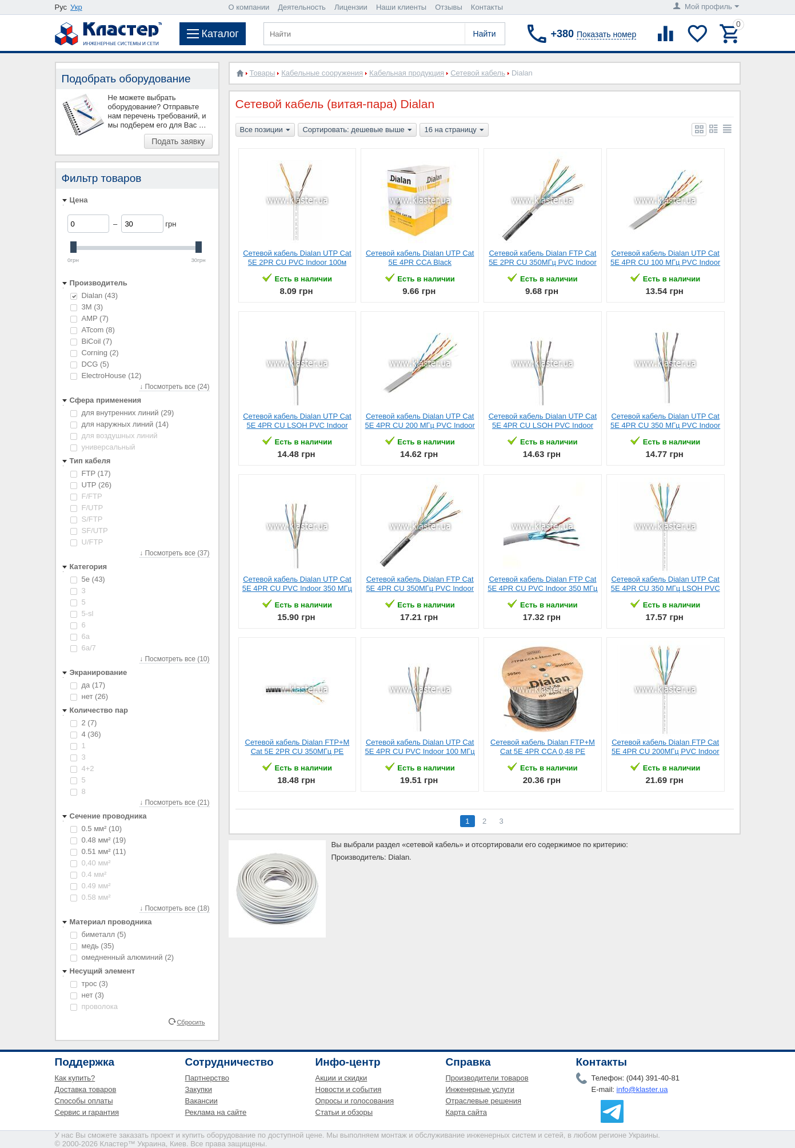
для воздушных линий (114, 435)
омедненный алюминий (122, 957)
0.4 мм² (88, 874)
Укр (76, 7)
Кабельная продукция (406, 73)
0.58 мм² (90, 897)
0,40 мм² (90, 863)
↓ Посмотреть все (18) (174, 908)
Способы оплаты (84, 1101)
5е (87, 579)
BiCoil (91, 341)
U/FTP (86, 542)
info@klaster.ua (642, 1089)
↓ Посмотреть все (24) (174, 387)
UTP (91, 484)
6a (80, 636)
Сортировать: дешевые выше (357, 130)
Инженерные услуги (480, 1089)
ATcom (92, 329)
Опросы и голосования (354, 1101)
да (88, 685)
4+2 (82, 768)
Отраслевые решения (484, 1101)
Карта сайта (466, 1112)
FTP (90, 473)
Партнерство (207, 1078)
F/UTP (86, 507)
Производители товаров (487, 1078)
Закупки (198, 1089)
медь (92, 946)
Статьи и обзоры (344, 1112)
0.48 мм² (98, 840)
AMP (89, 318)
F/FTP (86, 496)
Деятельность (302, 7)
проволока (94, 1006)
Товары (262, 73)
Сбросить (191, 1022)
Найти (484, 33)
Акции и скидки (341, 1078)
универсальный (102, 447)
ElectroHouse (106, 375)
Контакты (487, 7)
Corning (94, 352)
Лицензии (350, 7)
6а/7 (83, 647)
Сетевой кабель (477, 73)
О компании (249, 7)
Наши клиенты (401, 7)
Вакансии (201, 1101)
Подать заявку (178, 141)
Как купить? (75, 1078)
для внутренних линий (122, 412)
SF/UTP (89, 530)
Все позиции (265, 130)
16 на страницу (454, 130)
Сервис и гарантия (87, 1112)
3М (86, 307)
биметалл (98, 934)
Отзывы (448, 7)
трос (89, 983)
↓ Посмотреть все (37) (174, 553)
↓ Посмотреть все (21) (174, 803)
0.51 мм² (98, 851)
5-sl (82, 613)
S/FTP (86, 519)
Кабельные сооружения (322, 73)
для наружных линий (119, 424)
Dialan (94, 295)
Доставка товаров (86, 1089)
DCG (89, 364)
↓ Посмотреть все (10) (174, 659)
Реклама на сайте (216, 1112)
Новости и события (348, 1089)
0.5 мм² (96, 828)
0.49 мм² (90, 885)
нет (89, 696)
